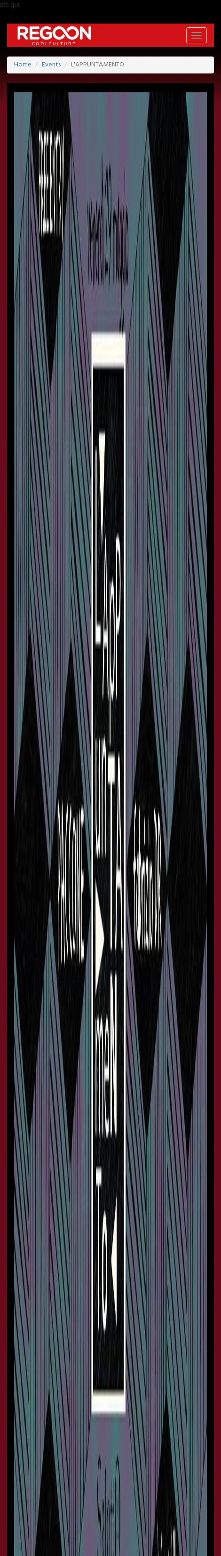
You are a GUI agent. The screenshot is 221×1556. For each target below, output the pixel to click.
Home (23, 64)
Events (51, 64)
